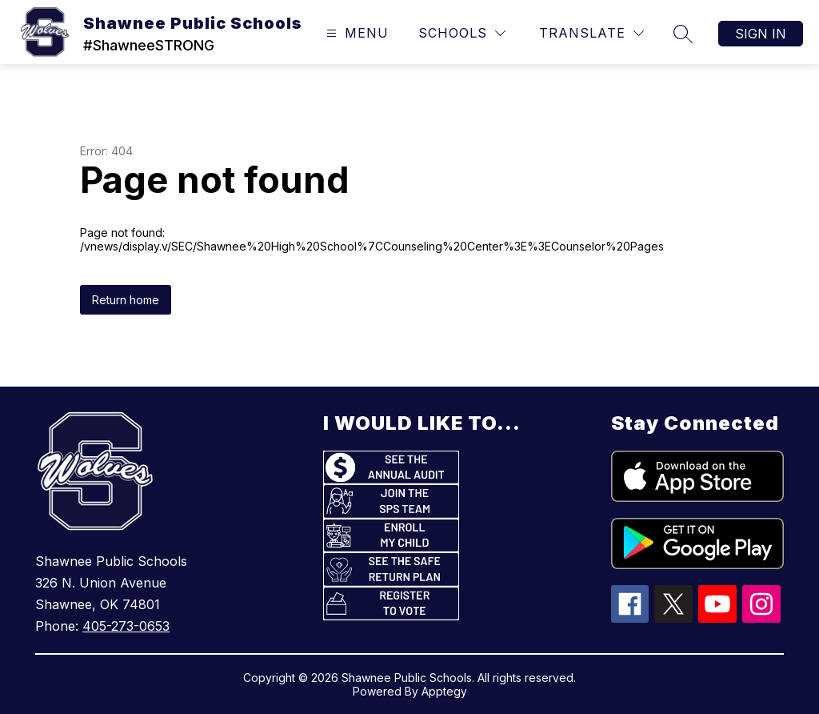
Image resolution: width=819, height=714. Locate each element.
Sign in (760, 34)
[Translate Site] (591, 33)
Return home (125, 300)
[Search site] (683, 33)
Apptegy (444, 691)
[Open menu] (355, 33)
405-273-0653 (126, 626)
